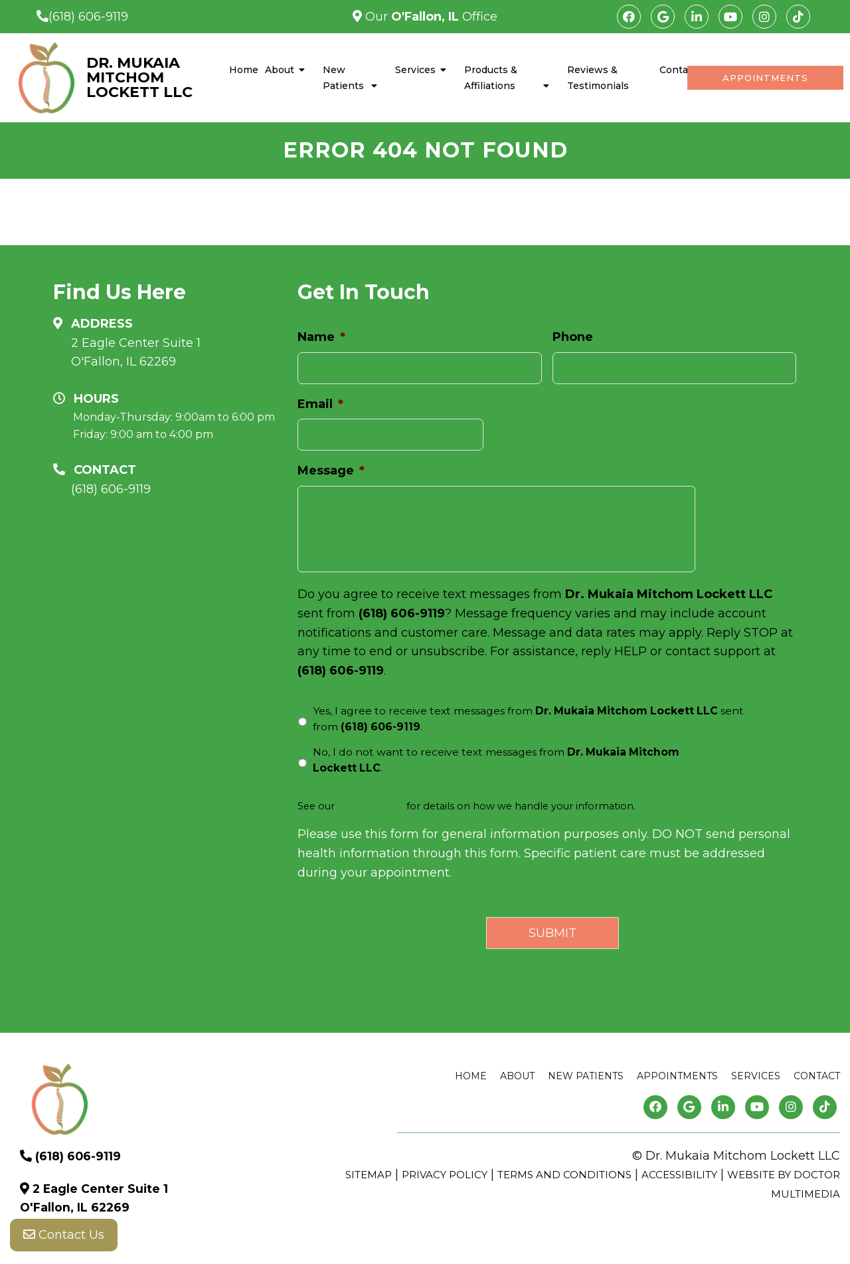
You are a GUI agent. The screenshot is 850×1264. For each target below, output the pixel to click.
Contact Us (63, 1237)
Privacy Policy (370, 806)
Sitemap (368, 1174)
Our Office (429, 16)
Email (320, 404)
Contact (678, 70)
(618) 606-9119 (88, 16)
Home (243, 70)
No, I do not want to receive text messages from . (496, 760)
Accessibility (679, 1174)
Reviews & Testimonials (598, 78)
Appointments (765, 77)
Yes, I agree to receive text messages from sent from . (528, 718)
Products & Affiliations (490, 78)
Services (415, 70)
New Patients (343, 78)
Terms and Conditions (564, 1174)
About (279, 70)
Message (331, 470)
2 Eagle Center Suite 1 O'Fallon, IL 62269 (136, 352)
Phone (572, 337)
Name (321, 337)
